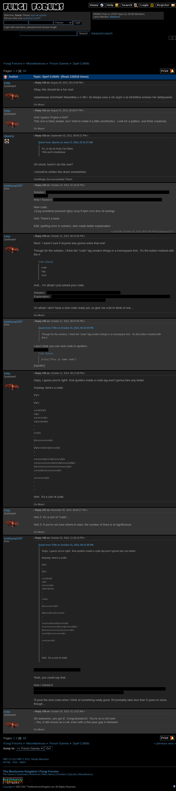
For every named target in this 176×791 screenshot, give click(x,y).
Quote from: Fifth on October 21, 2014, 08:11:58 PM (65, 545)
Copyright (8, 787)
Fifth (7, 83)
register (42, 15)
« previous (160, 743)
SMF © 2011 (23, 759)
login (33, 15)
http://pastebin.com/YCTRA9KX (73, 199)
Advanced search (102, 33)
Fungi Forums (49, 771)
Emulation (61, 774)
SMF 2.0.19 (9, 759)
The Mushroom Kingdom (20, 771)
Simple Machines (40, 759)
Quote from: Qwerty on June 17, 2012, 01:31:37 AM (65, 142)
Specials (72, 774)
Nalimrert (115, 17)
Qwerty (9, 136)
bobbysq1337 (13, 185)
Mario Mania (48, 774)
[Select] (49, 262)
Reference (35, 774)
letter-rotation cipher (71, 296)
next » (172, 743)
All (24, 71)
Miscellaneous (86, 774)
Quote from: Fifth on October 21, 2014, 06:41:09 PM (65, 328)
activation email (31, 18)
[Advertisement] (89, 51)
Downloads (22, 774)
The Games (9, 774)
